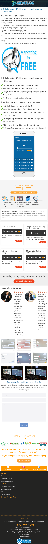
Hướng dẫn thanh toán (38, 521)
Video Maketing (6, 494)
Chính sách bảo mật (11, 521)
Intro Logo (5, 491)
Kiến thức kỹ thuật (7, 478)
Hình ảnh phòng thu (7, 481)
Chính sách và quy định (24, 521)
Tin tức (4, 476)
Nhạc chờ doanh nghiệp (8, 486)
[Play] (24, 145)
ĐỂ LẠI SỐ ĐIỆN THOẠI (24, 281)
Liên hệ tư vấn (24, 461)
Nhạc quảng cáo (6, 489)
